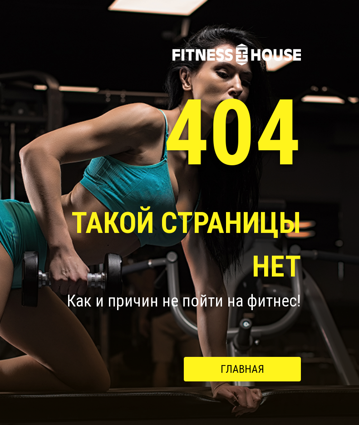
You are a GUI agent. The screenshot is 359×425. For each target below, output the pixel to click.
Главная (242, 369)
